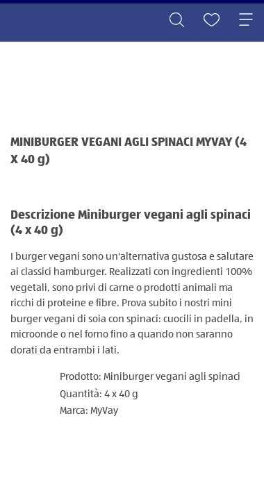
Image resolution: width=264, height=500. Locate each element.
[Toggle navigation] (246, 20)
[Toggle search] (176, 20)
